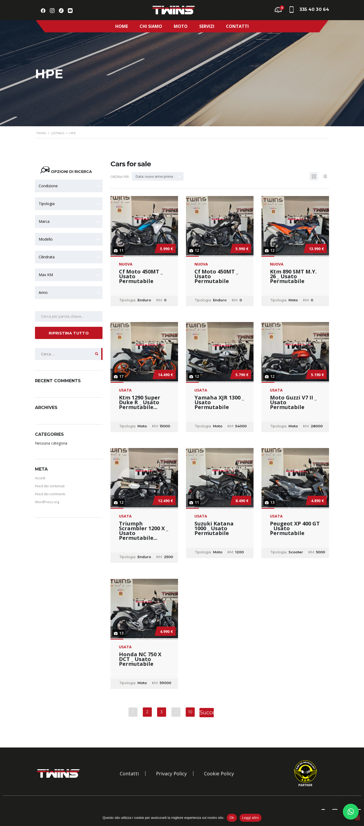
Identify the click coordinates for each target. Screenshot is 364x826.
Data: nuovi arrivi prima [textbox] (154, 176)
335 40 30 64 (314, 9)
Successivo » (206, 713)
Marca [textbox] (44, 221)
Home (121, 26)
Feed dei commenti (50, 494)
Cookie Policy (219, 773)
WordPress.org (47, 501)
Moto (181, 26)
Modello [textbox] (46, 239)
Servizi (206, 26)
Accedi (40, 478)
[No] (357, 817)
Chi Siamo (151, 26)
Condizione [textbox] (48, 185)
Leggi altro (250, 818)
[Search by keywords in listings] (69, 316)
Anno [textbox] (43, 292)
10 (190, 712)
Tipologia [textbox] (47, 203)
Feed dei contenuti (50, 486)
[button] (351, 812)
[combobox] (69, 186)
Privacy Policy (171, 773)
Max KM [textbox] (46, 274)
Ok (231, 818)
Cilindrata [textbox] (47, 256)
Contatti (237, 26)
